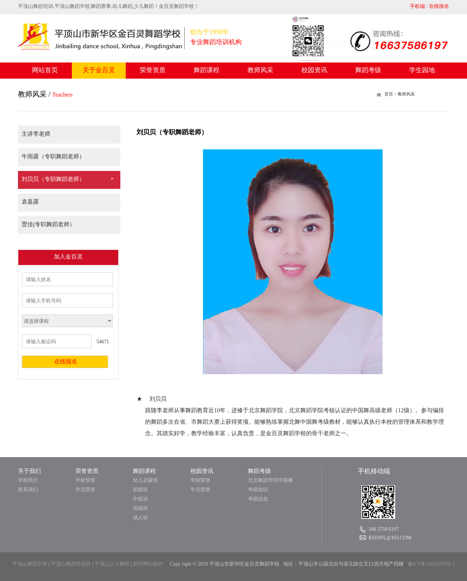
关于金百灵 (99, 70)
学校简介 (28, 480)
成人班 (140, 517)
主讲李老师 (36, 134)
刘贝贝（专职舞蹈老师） (53, 179)
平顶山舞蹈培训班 (71, 564)
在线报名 (439, 6)
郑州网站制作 (148, 564)
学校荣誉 (85, 480)
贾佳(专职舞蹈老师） (48, 224)
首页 (388, 94)
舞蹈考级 (368, 70)
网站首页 (45, 70)
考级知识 (258, 489)
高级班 (140, 508)
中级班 (140, 499)
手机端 (417, 6)
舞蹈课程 (206, 70)
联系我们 (28, 489)
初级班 (140, 489)
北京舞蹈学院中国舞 (270, 480)
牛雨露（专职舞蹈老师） (53, 156)
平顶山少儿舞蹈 (112, 564)
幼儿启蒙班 (145, 480)
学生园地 (422, 70)
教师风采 (260, 70)
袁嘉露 (30, 202)
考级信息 (258, 499)
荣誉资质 (153, 70)
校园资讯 (314, 70)
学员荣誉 (85, 489)
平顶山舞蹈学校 (29, 564)
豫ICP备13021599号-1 (431, 564)
